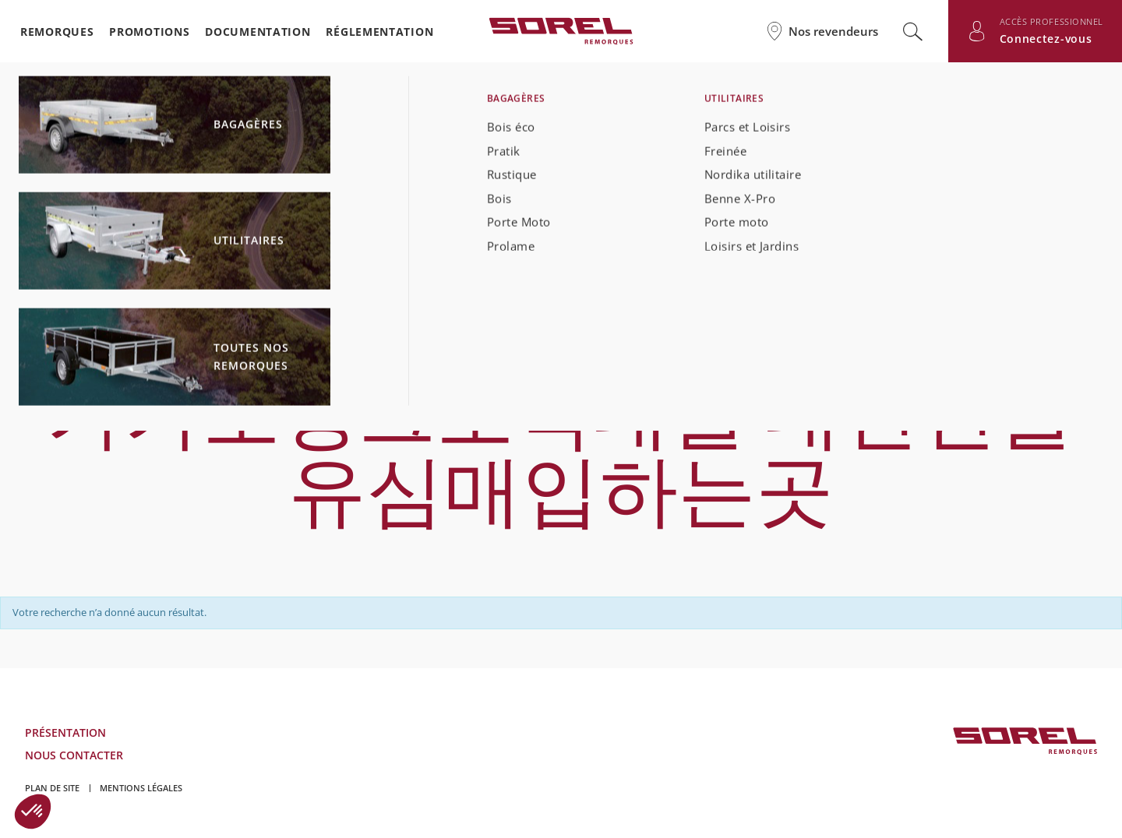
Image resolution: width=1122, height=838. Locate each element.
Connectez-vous (1046, 38)
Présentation (65, 732)
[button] (32, 811)
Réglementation (379, 31)
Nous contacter (74, 755)
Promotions (149, 31)
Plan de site (52, 788)
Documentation (257, 31)
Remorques (57, 31)
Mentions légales (141, 788)
